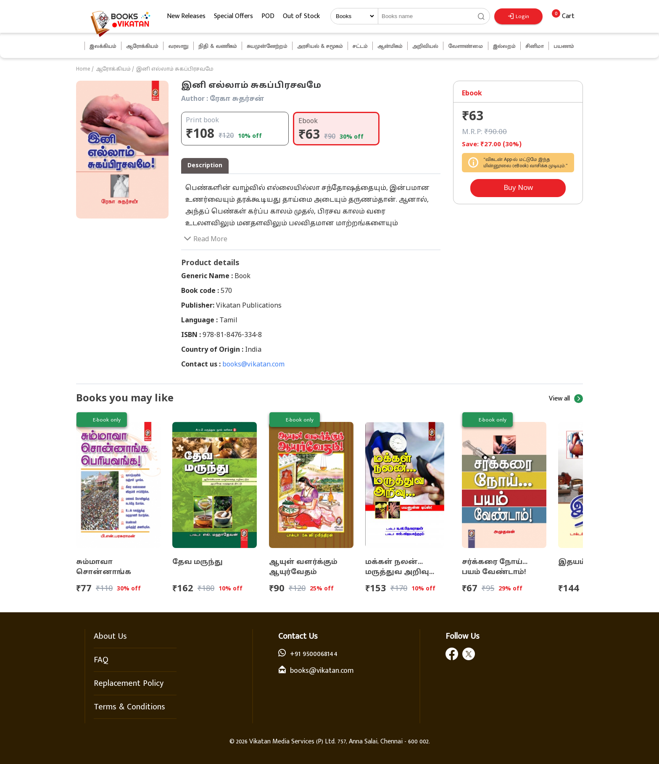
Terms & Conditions (129, 707)
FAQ (101, 660)
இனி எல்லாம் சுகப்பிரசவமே (175, 69)
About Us (110, 636)
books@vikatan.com (253, 365)
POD (267, 16)
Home (83, 69)
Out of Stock (301, 16)
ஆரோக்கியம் (113, 69)
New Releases (186, 16)
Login (518, 16)
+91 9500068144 (313, 654)
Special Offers (233, 16)
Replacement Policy (128, 683)
